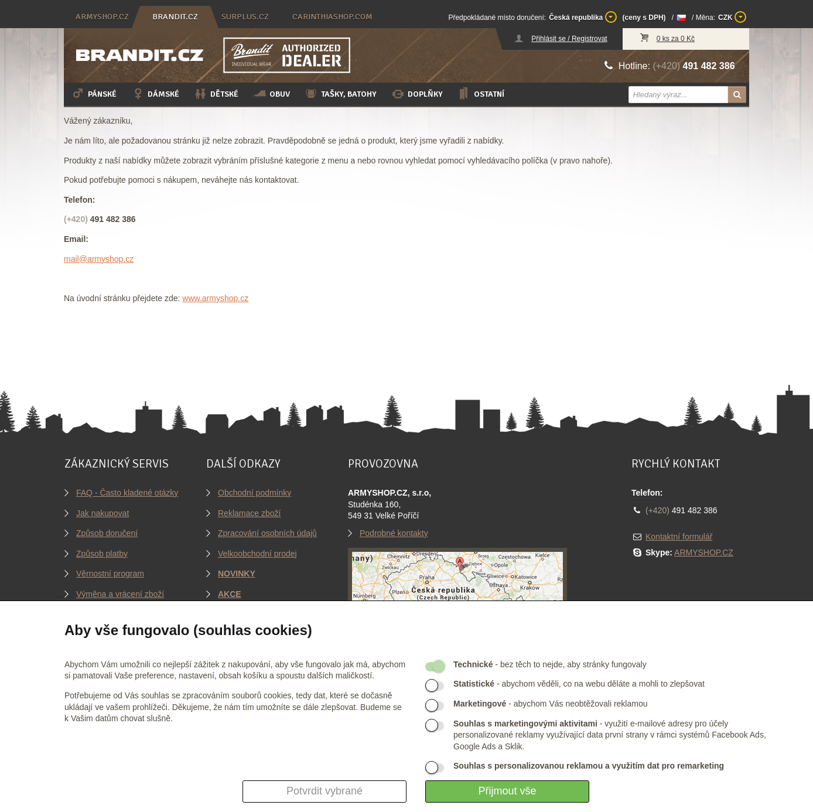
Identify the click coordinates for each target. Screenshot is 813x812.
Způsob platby (102, 553)
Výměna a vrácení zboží (120, 594)
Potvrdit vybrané (324, 791)
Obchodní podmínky (254, 492)
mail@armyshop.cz (99, 259)
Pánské (94, 94)
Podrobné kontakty (394, 533)
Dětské (215, 94)
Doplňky (417, 94)
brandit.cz (175, 17)
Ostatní (480, 94)
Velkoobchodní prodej (257, 553)
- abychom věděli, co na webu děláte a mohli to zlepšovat (579, 683)
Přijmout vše (507, 791)
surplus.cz (245, 17)
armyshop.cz (102, 17)
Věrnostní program (110, 573)
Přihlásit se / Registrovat (569, 39)
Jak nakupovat (102, 513)
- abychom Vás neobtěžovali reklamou (550, 703)
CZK (732, 17)
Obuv (271, 94)
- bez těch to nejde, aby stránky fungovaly (550, 664)
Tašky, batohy (340, 94)
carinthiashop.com (332, 17)
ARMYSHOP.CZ (703, 552)
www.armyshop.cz (215, 298)
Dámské (155, 94)
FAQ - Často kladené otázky (127, 492)
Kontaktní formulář (678, 536)
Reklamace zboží (249, 513)
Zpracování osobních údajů (267, 533)
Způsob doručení (107, 533)
